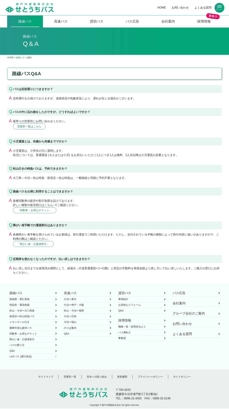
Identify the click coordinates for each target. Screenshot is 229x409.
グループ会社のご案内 (189, 314)
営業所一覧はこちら (30, 126)
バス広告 (132, 21)
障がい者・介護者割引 (22, 339)
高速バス (61, 21)
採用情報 (204, 21)
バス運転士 (124, 332)
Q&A (12, 351)
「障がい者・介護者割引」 (34, 244)
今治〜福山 (70, 322)
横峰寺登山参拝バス (20, 328)
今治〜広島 (70, 317)
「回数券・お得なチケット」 (36, 210)
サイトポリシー (182, 377)
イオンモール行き (19, 322)
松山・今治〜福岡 (74, 311)
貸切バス (96, 21)
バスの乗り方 (17, 345)
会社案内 (168, 21)
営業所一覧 (70, 377)
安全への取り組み (97, 377)
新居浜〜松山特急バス (22, 317)
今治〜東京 (70, 299)
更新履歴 (122, 377)
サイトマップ (45, 377)
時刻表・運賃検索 (19, 305)
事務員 (122, 338)
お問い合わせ (180, 7)
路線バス (25, 21)
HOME (161, 7)
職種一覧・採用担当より (132, 327)
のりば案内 (70, 328)
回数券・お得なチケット (23, 334)
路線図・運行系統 (19, 299)
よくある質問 (203, 7)
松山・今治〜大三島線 (22, 311)
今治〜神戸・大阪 (74, 305)
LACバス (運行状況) (20, 357)
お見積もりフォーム (129, 305)
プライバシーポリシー (150, 377)
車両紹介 (123, 299)
